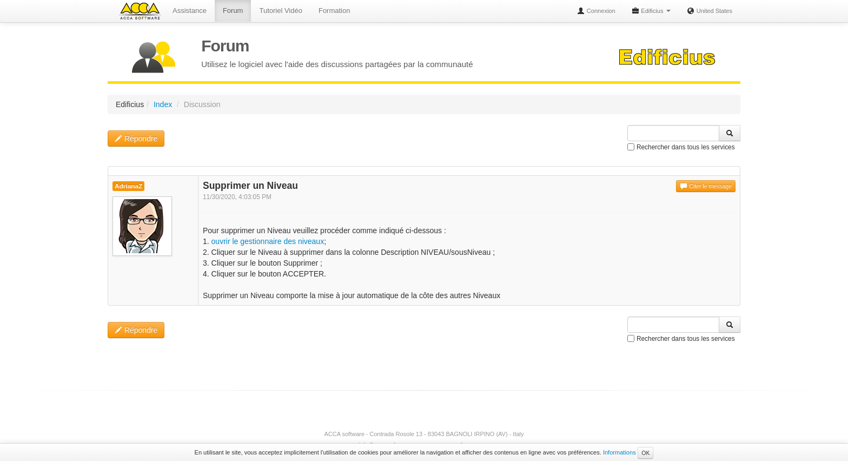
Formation (334, 10)
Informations (619, 452)
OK (645, 453)
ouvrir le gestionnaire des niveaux (267, 241)
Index (163, 104)
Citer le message (706, 186)
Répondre (136, 138)
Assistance (190, 10)
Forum (233, 10)
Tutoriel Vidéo (280, 10)
